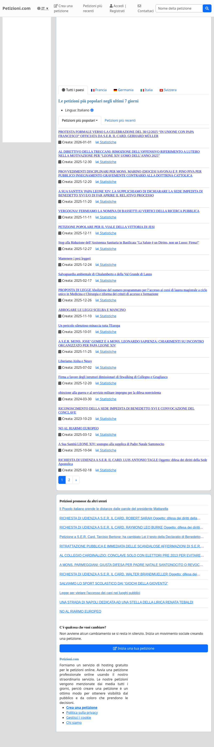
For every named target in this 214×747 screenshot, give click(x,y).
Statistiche (106, 142)
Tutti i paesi (73, 90)
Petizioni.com (17, 8)
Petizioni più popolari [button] (78, 120)
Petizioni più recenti (92, 8)
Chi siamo (74, 722)
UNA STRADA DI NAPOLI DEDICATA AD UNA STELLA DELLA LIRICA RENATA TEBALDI (126, 602)
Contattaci (146, 8)
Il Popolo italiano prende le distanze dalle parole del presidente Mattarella (114, 509)
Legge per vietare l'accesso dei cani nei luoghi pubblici (100, 593)
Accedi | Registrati (118, 8)
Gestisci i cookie (78, 717)
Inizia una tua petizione (133, 648)
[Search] (179, 8)
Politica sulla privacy (82, 712)
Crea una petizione (63, 8)
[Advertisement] (134, 53)
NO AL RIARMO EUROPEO (80, 611)
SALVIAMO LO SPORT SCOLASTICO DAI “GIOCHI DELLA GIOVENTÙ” (114, 583)
